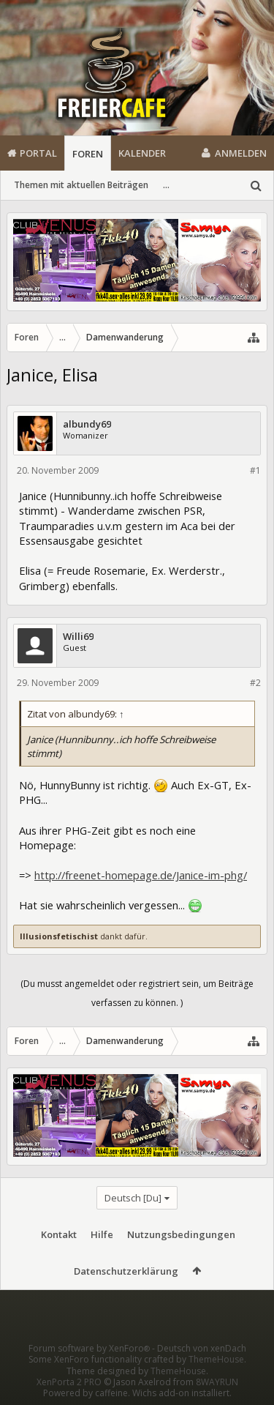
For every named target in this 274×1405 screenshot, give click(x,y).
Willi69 (78, 636)
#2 (255, 682)
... (166, 185)
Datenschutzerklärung (126, 1271)
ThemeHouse (216, 1359)
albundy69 (87, 424)
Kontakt (59, 1234)
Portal (38, 153)
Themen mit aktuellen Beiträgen (81, 185)
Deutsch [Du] (132, 1197)
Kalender (142, 153)
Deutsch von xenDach (201, 1348)
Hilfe (102, 1234)
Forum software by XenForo (90, 1348)
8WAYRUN (217, 1382)
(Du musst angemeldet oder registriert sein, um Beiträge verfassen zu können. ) (137, 993)
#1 (255, 470)
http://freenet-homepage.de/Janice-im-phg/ (140, 875)
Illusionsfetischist (59, 936)
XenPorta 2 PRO (69, 1382)
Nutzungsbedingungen (181, 1234)
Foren (87, 153)
